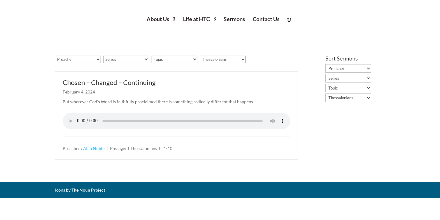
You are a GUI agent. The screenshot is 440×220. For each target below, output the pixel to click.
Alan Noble (94, 148)
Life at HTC (196, 19)
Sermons (234, 19)
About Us (158, 19)
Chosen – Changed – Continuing (109, 82)
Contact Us (266, 19)
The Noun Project (88, 190)
